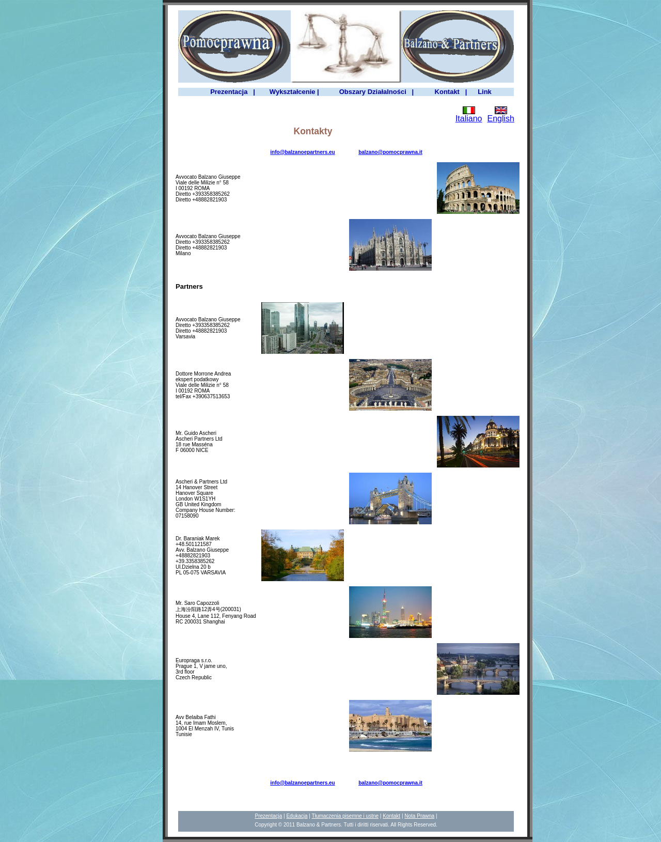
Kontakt (391, 816)
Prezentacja (268, 816)
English (500, 118)
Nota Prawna (419, 816)
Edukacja (296, 816)
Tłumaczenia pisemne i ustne (345, 816)
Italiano (468, 118)
